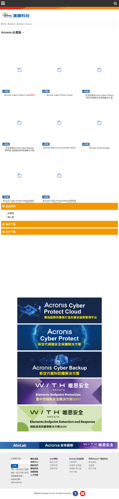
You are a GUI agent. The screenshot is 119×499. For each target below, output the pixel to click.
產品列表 (10, 206)
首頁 (4, 24)
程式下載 (10, 224)
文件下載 (10, 232)
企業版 (10, 213)
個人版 (10, 217)
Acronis (28, 24)
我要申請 (53, 468)
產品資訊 (11, 24)
